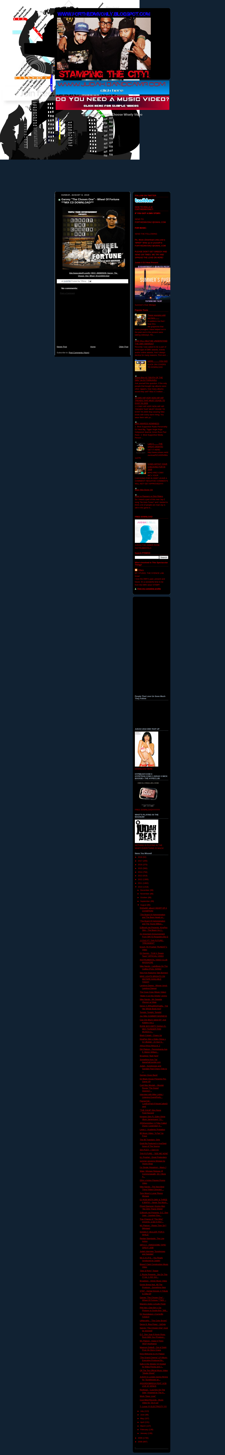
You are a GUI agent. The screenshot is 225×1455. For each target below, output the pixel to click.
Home (93, 347)
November (145, 894)
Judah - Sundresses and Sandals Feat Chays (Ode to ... (153, 1069)
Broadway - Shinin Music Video (153, 1281)
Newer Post (62, 347)
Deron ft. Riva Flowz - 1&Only (153, 1324)
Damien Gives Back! (149, 1075)
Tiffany (141, 570)
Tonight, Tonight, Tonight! (151, 1012)
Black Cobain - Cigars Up (151, 1035)
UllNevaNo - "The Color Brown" (153, 1321)
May (142, 1418)
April (142, 1422)
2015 (140, 868)
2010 (140, 887)
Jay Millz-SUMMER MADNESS (153, 1016)
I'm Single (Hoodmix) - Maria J (153, 1167)
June (142, 1415)
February (144, 1430)
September (145, 901)
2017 (140, 861)
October (144, 897)
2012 (140, 879)
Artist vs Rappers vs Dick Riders (149, 496)
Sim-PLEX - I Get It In (149, 1150)
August (143, 905)
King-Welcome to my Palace (152, 1354)
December (145, 890)
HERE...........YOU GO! (158, 361)
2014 (140, 872)
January (144, 1433)
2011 (140, 883)
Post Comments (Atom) (79, 353)
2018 (140, 857)
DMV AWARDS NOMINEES (147, 424)
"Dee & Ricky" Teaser (149, 1271)
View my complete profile (149, 589)
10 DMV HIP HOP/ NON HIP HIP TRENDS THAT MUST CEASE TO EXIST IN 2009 (150, 400)
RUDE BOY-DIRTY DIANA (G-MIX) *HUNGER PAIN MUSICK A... (153, 1029)
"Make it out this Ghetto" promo (153, 996)
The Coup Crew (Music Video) (153, 992)
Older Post (123, 347)
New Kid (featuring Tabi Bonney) (154, 973)
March (143, 1426)
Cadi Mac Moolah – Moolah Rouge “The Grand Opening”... (152, 1088)
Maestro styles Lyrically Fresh (153, 1304)
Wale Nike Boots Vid (144, 490)
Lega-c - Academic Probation (152, 1129)
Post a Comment (67, 293)
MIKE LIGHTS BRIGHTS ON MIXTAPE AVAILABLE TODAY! (152, 979)
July (142, 1411)
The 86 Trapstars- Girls (150, 1140)
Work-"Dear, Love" (148, 1396)
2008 (140, 1442)
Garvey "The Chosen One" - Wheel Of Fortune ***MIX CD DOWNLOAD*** (90, 201)
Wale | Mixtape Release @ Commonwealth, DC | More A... (153, 1174)
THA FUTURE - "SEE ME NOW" (154, 1153)
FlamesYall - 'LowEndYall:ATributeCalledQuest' (154, 1104)
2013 (140, 876)
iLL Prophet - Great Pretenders (153, 1157)
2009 (140, 1438)
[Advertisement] (92, 321)
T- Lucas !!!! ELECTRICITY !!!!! (153, 1406)
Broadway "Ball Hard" (149, 1056)
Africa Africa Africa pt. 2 (150, 1046)
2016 (140, 865)
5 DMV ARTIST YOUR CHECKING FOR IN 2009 (157, 467)
